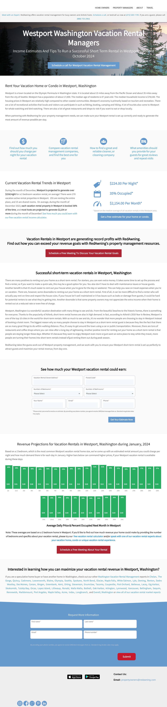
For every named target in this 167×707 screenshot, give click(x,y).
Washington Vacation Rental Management (118, 577)
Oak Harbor (98, 589)
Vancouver (133, 589)
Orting (67, 585)
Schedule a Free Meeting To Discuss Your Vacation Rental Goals (83, 254)
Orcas (33, 589)
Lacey (144, 585)
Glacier (99, 581)
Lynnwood (121, 589)
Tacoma (99, 585)
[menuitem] (103, 7)
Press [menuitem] (109, 701)
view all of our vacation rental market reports (138, 593)
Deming (142, 581)
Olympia (59, 581)
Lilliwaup (56, 589)
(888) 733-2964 (83, 22)
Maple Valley (54, 593)
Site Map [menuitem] (153, 701)
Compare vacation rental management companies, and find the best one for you (63, 154)
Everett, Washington (103, 593)
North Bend (89, 581)
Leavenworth (38, 581)
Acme (64, 593)
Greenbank (51, 585)
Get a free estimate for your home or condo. (125, 217)
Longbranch (82, 593)
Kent (60, 585)
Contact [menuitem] (117, 701)
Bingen (40, 585)
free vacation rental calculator (88, 537)
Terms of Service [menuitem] (141, 701)
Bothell (87, 589)
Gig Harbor (153, 585)
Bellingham (145, 589)
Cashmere (26, 581)
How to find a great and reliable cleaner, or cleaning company (103, 152)
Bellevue (135, 585)
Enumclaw (89, 585)
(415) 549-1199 (132, 18)
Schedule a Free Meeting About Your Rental (83, 550)
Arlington (110, 589)
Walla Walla (76, 589)
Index (71, 593)
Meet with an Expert (11, 18)
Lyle (134, 581)
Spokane (77, 581)
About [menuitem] (94, 701)
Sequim (156, 589)
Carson (32, 585)
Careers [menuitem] (102, 701)
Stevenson (77, 585)
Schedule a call (99, 18)
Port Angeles (40, 593)
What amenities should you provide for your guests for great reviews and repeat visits (144, 154)
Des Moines (21, 585)
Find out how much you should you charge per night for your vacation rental (23, 154)
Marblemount (25, 593)
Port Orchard (123, 585)
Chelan (153, 577)
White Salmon (124, 581)
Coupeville (110, 585)
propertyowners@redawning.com (138, 681)
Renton (150, 581)
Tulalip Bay (23, 589)
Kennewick (12, 593)
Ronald (65, 589)
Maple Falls (110, 581)
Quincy (16, 581)
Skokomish (11, 589)
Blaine (50, 581)
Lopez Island (44, 589)
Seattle (67, 581)
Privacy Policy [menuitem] (127, 701)
